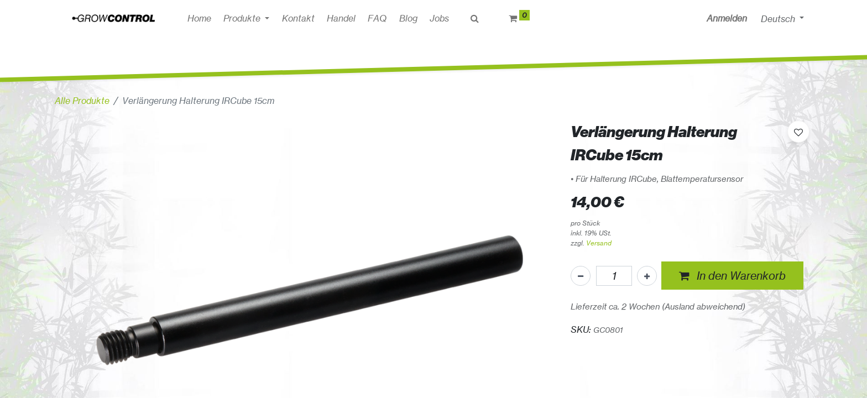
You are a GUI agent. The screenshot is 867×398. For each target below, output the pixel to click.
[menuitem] (199, 18)
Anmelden (727, 18)
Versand (599, 243)
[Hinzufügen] (647, 276)
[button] (732, 275)
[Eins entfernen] (581, 276)
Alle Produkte (82, 100)
